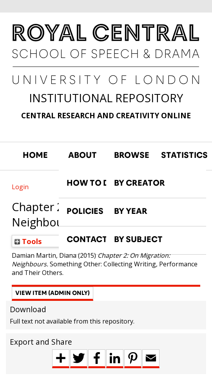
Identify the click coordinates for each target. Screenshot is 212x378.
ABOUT (82, 155)
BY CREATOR (139, 183)
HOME (35, 155)
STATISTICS (180, 155)
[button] (52, 294)
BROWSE (131, 155)
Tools (28, 241)
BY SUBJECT (138, 239)
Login (20, 187)
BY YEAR (130, 211)
